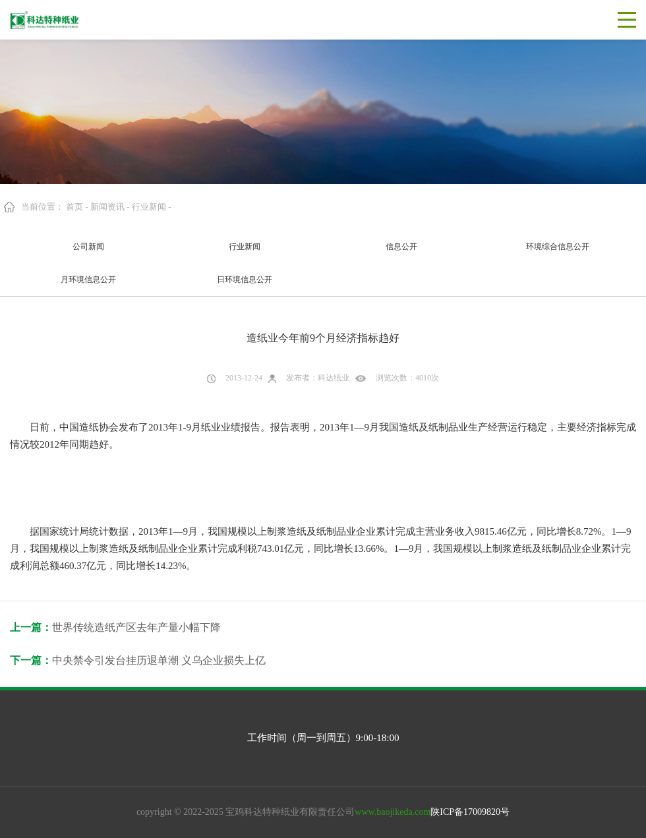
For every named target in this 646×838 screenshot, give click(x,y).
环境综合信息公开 (557, 246)
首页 (74, 207)
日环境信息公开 (244, 279)
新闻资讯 (107, 207)
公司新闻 (88, 246)
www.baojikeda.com (392, 812)
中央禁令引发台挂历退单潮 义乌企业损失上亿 (159, 660)
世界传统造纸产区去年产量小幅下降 (136, 627)
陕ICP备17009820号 (470, 812)
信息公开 (401, 246)
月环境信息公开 (88, 279)
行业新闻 (149, 207)
